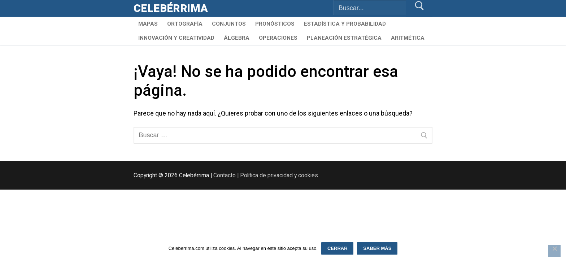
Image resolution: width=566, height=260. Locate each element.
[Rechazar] (554, 251)
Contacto (224, 175)
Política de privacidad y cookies (279, 175)
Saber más (377, 248)
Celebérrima (171, 8)
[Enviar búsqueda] (419, 8)
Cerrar (337, 248)
